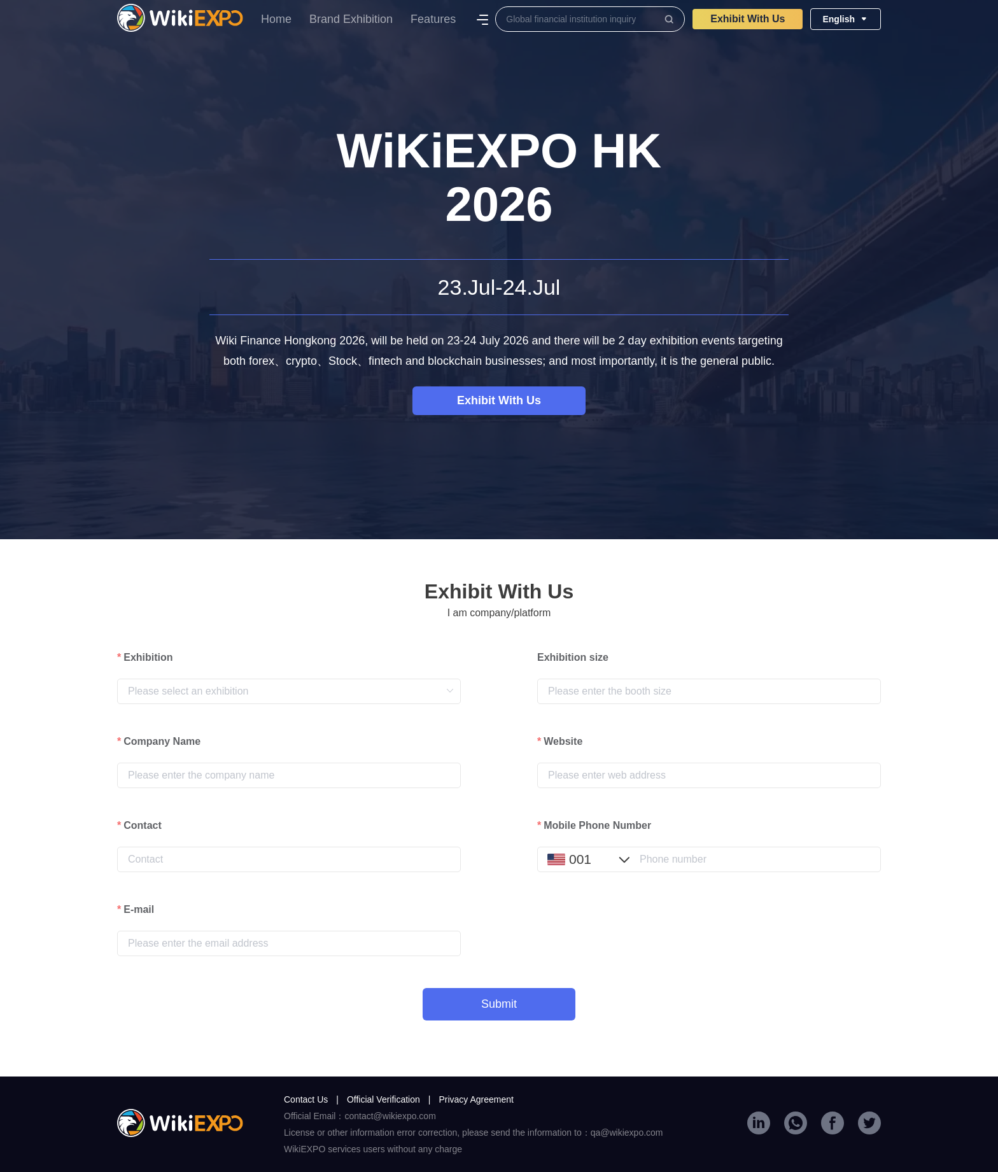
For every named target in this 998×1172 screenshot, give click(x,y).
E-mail (138, 909)
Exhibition (147, 657)
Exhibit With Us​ (747, 18)
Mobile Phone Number (597, 825)
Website (563, 741)
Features (433, 19)
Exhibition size (572, 657)
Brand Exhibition (351, 19)
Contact (142, 825)
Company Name (161, 741)
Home (276, 19)
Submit (499, 1004)
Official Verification (389, 1099)
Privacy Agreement (476, 1099)
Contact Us (311, 1099)
